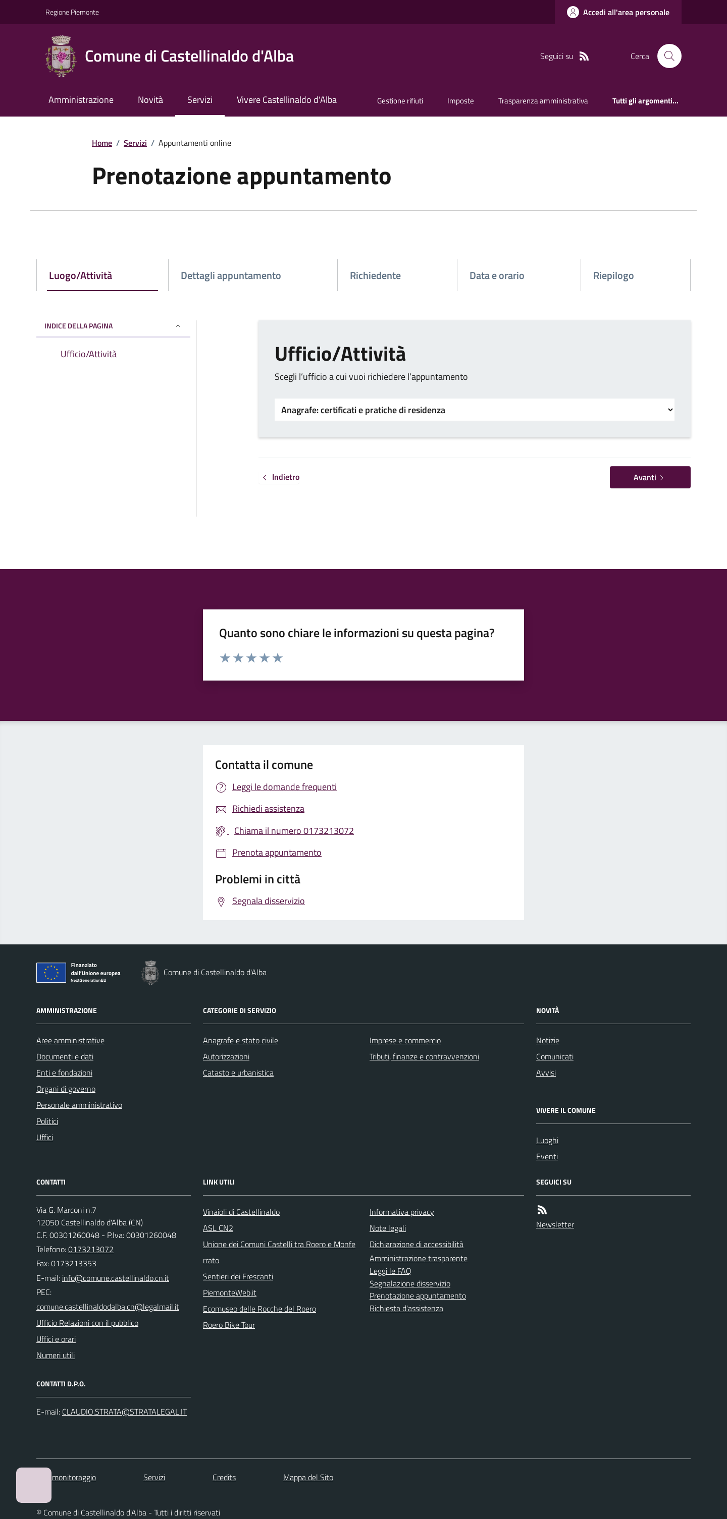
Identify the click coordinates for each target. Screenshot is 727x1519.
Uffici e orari (56, 1339)
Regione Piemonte (72, 12)
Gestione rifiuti (400, 100)
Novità (150, 99)
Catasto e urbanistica (238, 1072)
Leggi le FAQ (390, 1271)
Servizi (200, 99)
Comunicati (555, 1056)
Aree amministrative (70, 1040)
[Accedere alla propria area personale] (618, 12)
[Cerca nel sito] (665, 56)
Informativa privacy (402, 1212)
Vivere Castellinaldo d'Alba (287, 99)
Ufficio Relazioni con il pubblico (87, 1323)
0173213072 (91, 1249)
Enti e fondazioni (64, 1072)
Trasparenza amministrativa (543, 100)
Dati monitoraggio (66, 1477)
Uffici (44, 1137)
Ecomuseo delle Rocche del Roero (259, 1309)
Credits (224, 1477)
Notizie (547, 1040)
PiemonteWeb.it (229, 1292)
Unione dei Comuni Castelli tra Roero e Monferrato (279, 1252)
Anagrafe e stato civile (240, 1040)
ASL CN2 (218, 1228)
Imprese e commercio (405, 1040)
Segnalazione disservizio (410, 1283)
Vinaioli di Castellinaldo (241, 1212)
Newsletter (555, 1224)
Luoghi (547, 1140)
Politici (47, 1121)
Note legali (388, 1228)
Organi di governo (65, 1089)
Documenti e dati (64, 1056)
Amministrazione (81, 99)
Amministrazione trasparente (419, 1258)
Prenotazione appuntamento (418, 1295)
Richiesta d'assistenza (406, 1308)
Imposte (460, 100)
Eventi (547, 1156)
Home (102, 143)
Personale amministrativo (79, 1105)
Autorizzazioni (226, 1056)
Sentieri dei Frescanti (238, 1276)
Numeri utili (55, 1355)
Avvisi (546, 1072)
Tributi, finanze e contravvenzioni (424, 1056)
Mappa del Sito (308, 1477)
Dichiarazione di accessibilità (416, 1244)
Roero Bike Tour (229, 1325)
